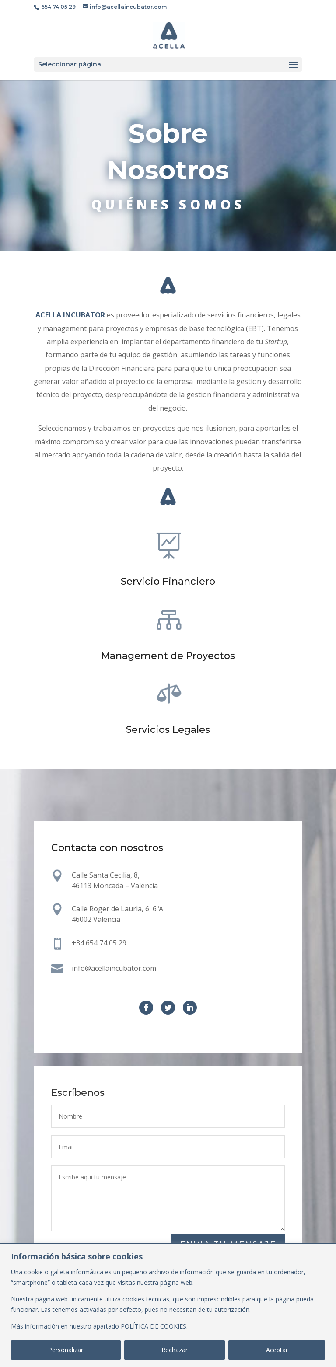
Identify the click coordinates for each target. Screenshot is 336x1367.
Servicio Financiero (168, 581)
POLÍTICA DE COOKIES (153, 1326)
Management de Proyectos (168, 656)
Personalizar (65, 1350)
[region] (168, 1305)
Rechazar (174, 1350)
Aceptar (277, 1350)
